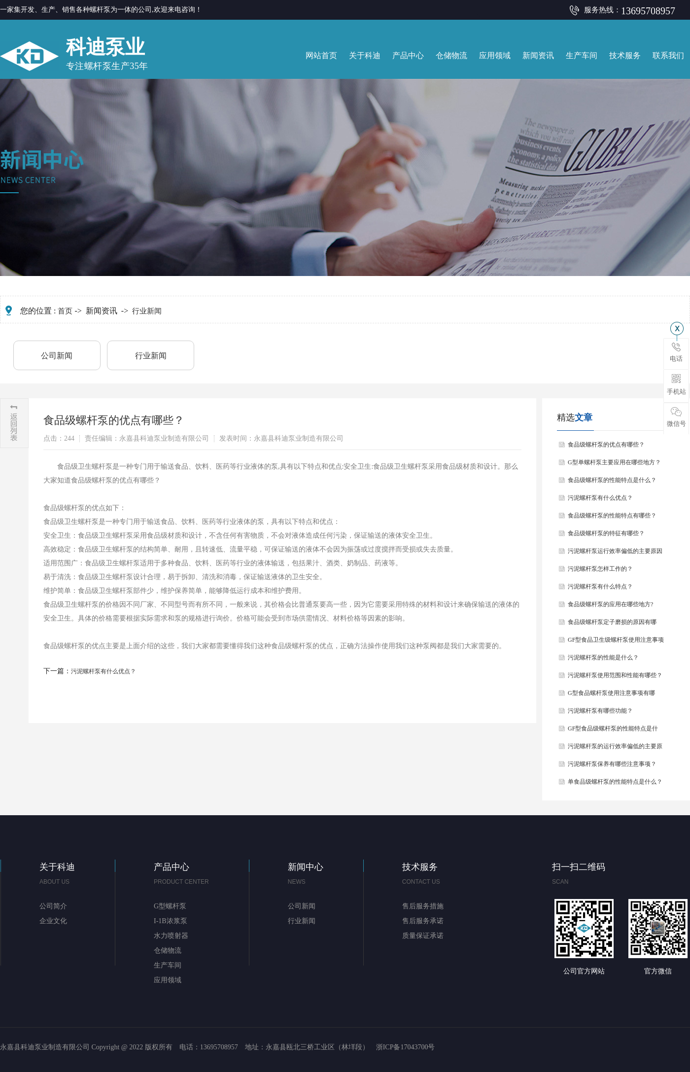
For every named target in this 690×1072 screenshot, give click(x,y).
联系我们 (668, 55)
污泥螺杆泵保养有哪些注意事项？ (612, 764)
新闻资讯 (538, 55)
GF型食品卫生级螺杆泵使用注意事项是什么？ (616, 642)
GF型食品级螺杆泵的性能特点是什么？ (613, 731)
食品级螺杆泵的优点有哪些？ (606, 444)
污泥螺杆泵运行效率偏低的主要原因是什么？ (615, 554)
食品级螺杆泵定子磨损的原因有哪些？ (612, 625)
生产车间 (581, 55)
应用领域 (495, 55)
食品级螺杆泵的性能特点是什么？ (612, 480)
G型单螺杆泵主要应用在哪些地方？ (614, 462)
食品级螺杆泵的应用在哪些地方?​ (610, 604)
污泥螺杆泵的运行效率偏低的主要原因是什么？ (615, 749)
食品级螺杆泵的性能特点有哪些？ (612, 515)
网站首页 (321, 55)
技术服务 (625, 55)
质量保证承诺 (423, 935)
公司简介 (53, 906)
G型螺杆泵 (170, 906)
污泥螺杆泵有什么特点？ (600, 586)
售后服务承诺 (423, 921)
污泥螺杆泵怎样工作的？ (600, 568)
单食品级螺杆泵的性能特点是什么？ (615, 781)
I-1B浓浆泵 (170, 921)
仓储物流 (451, 55)
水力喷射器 (171, 935)
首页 (65, 311)
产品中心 (408, 55)
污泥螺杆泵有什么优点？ (103, 671)
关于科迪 (364, 55)
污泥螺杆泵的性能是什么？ (603, 657)
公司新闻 (56, 355)
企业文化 (53, 921)
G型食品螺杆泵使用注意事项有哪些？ (611, 696)
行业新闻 (147, 311)
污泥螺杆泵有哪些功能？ (600, 710)
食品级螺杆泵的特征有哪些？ (606, 533)
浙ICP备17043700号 (405, 1047)
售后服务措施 (423, 906)
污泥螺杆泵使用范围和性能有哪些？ (615, 675)
